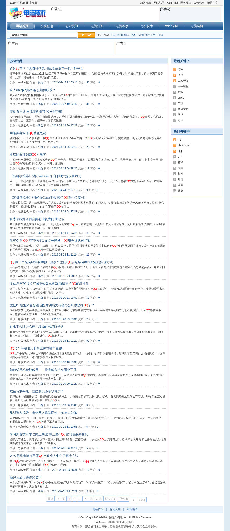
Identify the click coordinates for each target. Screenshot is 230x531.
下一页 (88, 498)
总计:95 (123, 498)
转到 (142, 500)
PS (113, 34)
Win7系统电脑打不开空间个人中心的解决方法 (44, 456)
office (181, 97)
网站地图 (158, 2)
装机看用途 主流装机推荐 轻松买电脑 (36, 111)
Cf (137, 34)
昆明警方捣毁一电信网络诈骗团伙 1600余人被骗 (43, 413)
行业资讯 (72, 26)
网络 (180, 114)
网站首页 (22, 26)
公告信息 (199, 2)
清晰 (180, 75)
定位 (180, 120)
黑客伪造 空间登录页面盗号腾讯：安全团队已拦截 (50, 240)
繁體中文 (212, 2)
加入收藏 (145, 2)
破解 (180, 185)
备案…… (101, 522)
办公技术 (147, 26)
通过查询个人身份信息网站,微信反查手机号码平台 (47, 68)
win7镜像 (183, 86)
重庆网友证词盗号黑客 (28, 154)
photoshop (184, 145)
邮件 (154, 34)
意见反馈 (115, 509)
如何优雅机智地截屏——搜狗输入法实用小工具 (43, 370)
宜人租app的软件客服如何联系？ (33, 90)
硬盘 (180, 190)
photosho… (123, 34)
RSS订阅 (172, 2)
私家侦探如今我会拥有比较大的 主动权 (37, 219)
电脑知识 (97, 26)
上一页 (61, 498)
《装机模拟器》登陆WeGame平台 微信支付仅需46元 (48, 197)
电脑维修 (122, 26)
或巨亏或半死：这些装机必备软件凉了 (37, 391)
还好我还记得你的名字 (26, 477)
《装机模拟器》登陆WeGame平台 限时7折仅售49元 (45, 176)
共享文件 (183, 109)
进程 (180, 69)
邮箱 (160, 34)
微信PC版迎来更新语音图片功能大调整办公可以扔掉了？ (52, 305)
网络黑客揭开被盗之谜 (28, 133)
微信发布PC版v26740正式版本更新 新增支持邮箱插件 (49, 283)
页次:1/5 (110, 498)
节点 (180, 103)
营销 (141, 34)
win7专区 (171, 26)
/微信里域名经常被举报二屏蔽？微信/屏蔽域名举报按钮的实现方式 (61, 262)
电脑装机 (196, 26)
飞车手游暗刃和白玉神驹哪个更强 (36, 348)
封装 (180, 92)
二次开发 (183, 80)
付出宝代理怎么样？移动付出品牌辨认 (37, 326)
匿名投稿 (185, 2)
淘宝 (148, 34)
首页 (50, 498)
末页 (98, 498)
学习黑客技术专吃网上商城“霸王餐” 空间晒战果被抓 (49, 434)
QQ (133, 34)
